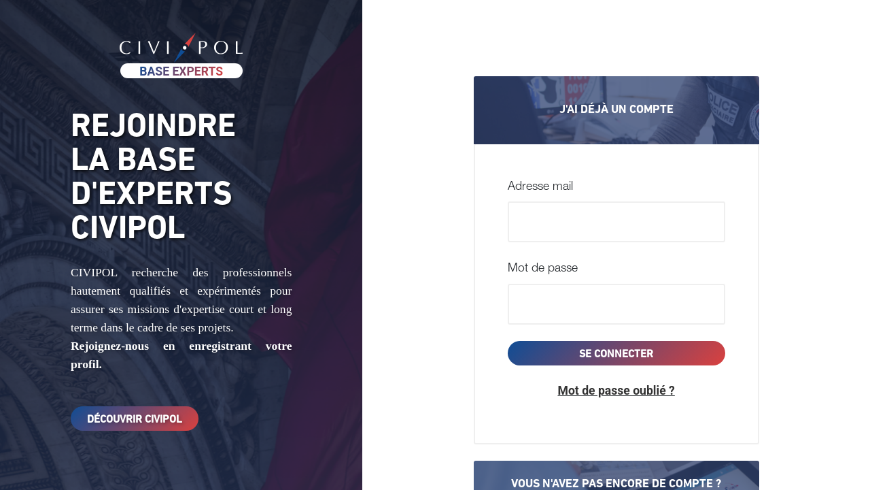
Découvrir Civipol (134, 419)
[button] (616, 390)
